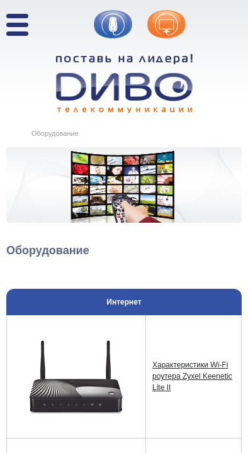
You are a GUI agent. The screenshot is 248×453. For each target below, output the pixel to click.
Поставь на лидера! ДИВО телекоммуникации (124, 83)
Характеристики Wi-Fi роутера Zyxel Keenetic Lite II (192, 376)
